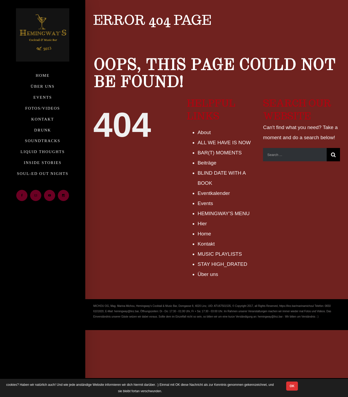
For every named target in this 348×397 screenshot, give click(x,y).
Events (205, 203)
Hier (202, 223)
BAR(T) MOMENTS (219, 152)
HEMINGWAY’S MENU (223, 213)
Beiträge (206, 163)
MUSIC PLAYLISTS (219, 254)
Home (204, 233)
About (204, 132)
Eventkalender (213, 193)
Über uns (207, 274)
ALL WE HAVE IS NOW (224, 142)
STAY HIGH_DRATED (222, 264)
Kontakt (206, 244)
